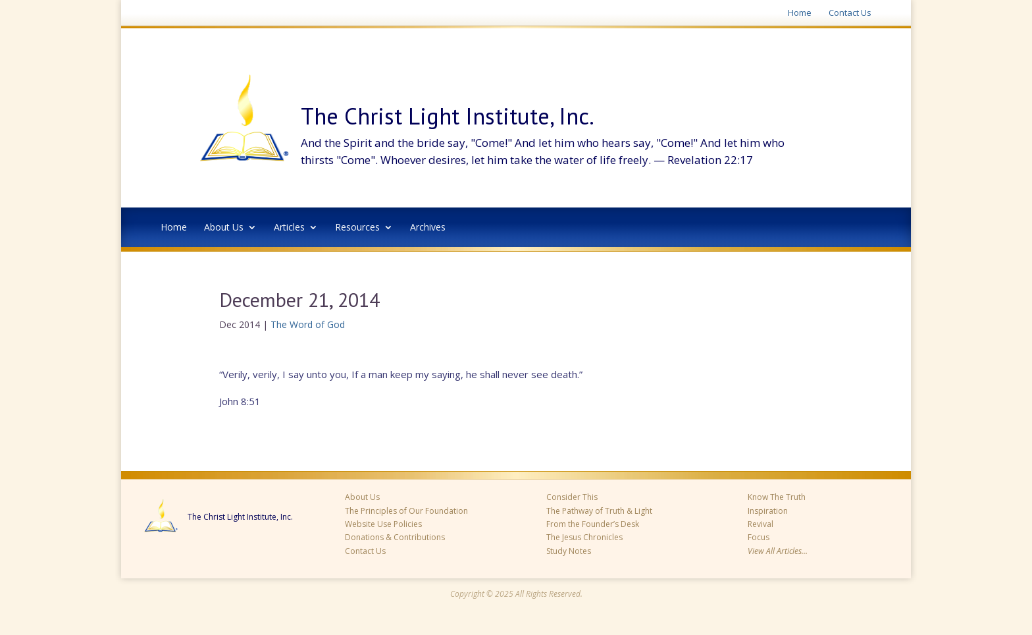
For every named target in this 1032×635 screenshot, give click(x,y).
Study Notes (568, 551)
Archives (428, 228)
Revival (760, 524)
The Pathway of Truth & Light (599, 510)
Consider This (572, 497)
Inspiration (768, 510)
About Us (224, 228)
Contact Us (850, 13)
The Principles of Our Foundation (406, 510)
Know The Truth (777, 497)
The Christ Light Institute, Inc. (240, 517)
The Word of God (308, 324)
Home (800, 13)
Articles (289, 228)
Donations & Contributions (395, 537)
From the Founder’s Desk (592, 524)
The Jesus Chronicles (584, 537)
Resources (357, 228)
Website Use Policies (383, 524)
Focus (758, 537)
